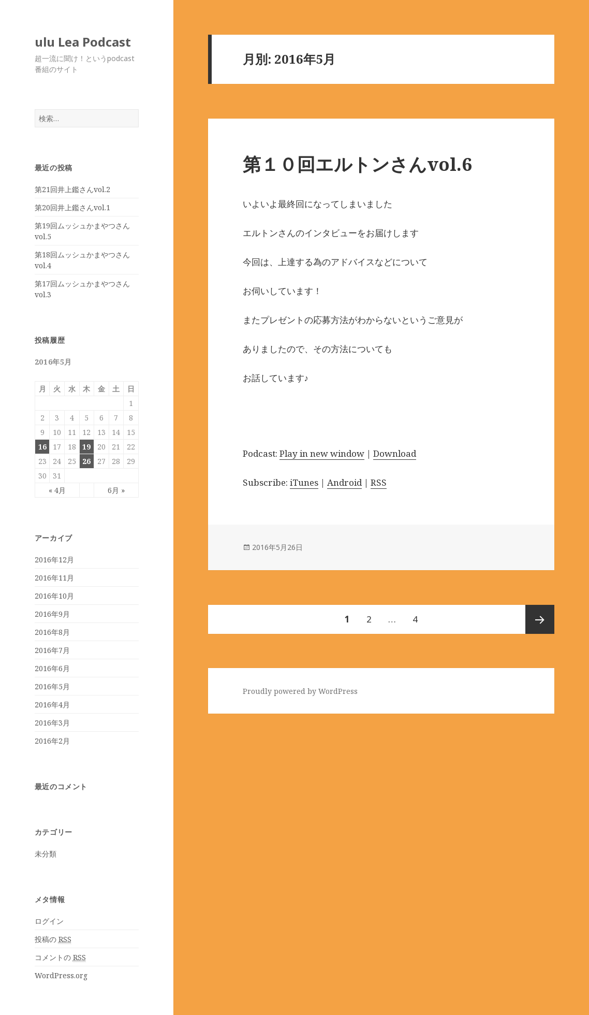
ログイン (49, 921)
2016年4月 (52, 704)
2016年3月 (52, 723)
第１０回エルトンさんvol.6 (357, 164)
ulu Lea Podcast (83, 41)
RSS (379, 482)
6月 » (116, 490)
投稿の (53, 939)
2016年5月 (52, 686)
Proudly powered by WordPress (300, 691)
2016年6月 (52, 668)
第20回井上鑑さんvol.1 (72, 207)
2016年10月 (54, 596)
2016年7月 (52, 650)
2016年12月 (54, 559)
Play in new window (321, 453)
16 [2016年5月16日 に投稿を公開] (42, 447)
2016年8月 (52, 632)
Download (394, 453)
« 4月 (57, 490)
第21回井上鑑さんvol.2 (72, 189)
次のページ (539, 619)
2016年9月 (52, 614)
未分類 (45, 854)
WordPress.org (61, 975)
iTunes (304, 482)
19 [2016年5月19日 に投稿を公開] (86, 447)
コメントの (60, 957)
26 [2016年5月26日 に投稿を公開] (86, 461)
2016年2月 (52, 741)
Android (344, 482)
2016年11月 (54, 578)
